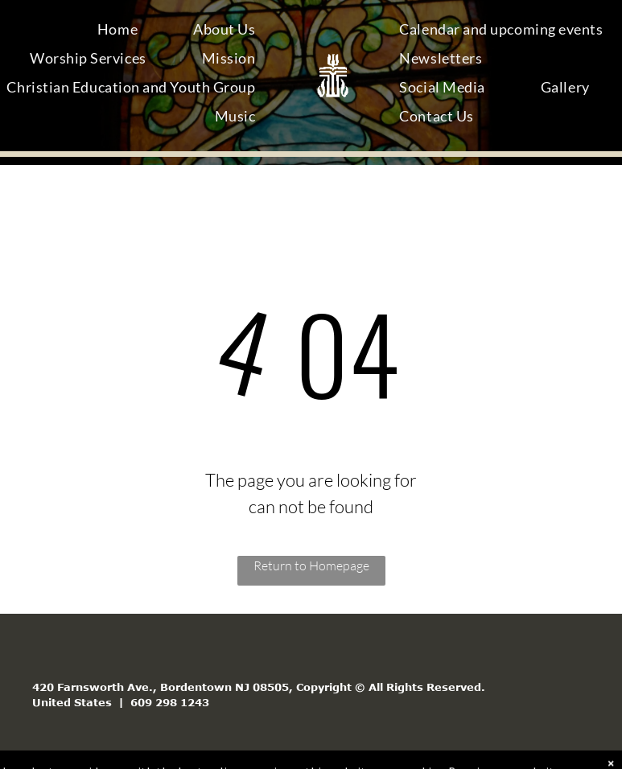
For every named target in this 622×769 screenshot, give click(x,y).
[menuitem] (123, 32)
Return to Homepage (311, 565)
